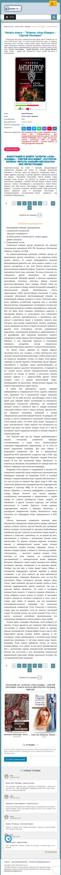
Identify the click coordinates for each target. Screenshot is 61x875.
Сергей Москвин (27, 113)
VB (44, 128)
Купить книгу (12, 149)
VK (55, 128)
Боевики (49, 39)
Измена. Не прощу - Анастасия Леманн (19, 824)
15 (30, 208)
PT (49, 128)
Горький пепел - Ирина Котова (16, 842)
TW (34, 128)
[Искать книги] (54, 17)
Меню (10, 17)
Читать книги (40, 39)
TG (24, 128)
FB (29, 128)
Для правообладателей (19, 862)
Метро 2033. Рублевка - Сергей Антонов (20, 783)
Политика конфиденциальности (39, 862)
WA (39, 128)
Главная (6, 862)
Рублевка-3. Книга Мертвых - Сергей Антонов (22, 803)
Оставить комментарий (15, 759)
